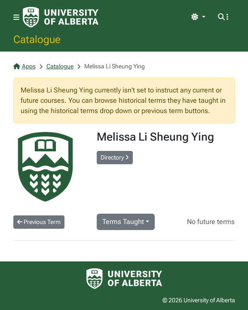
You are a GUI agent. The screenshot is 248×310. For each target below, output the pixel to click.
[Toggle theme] (198, 17)
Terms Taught (123, 222)
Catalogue (37, 39)
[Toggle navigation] (16, 17)
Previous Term (39, 221)
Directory (115, 157)
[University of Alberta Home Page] (60, 17)
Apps (24, 66)
